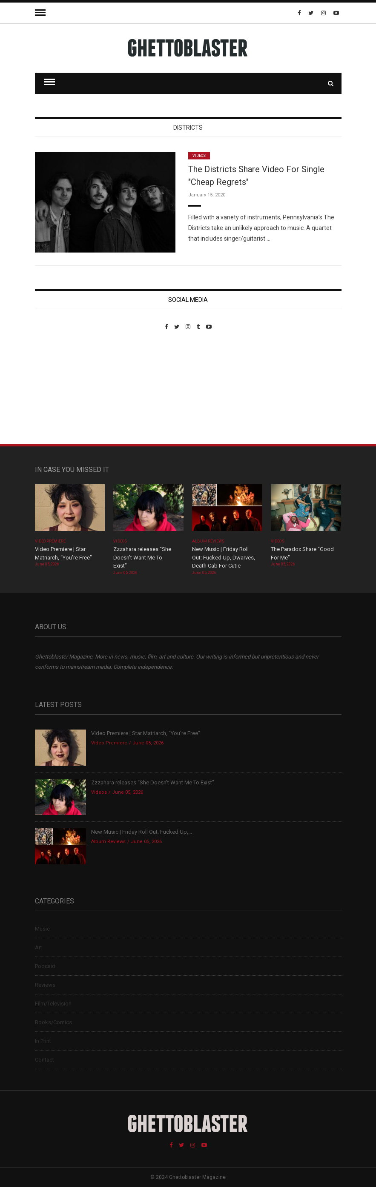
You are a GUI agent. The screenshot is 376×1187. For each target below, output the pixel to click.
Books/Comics (53, 1022)
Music (42, 929)
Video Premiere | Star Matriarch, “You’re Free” (145, 733)
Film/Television (53, 1003)
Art (38, 947)
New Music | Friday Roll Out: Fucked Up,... (141, 832)
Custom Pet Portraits (60, 388)
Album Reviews (208, 541)
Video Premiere (50, 541)
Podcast (45, 966)
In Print (43, 1041)
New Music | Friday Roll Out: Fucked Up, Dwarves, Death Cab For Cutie (223, 557)
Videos (199, 155)
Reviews (45, 985)
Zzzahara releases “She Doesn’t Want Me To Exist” (142, 557)
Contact (44, 1059)
